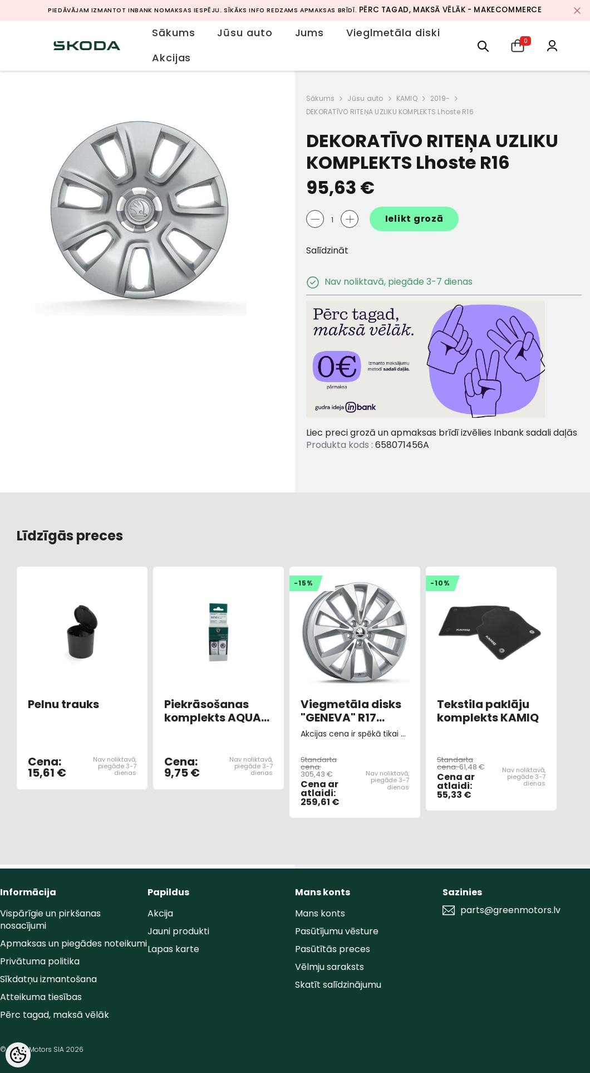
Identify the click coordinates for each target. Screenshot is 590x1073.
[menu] (483, 45)
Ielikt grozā (414, 218)
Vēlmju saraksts (329, 966)
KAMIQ (406, 98)
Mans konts (320, 913)
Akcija (160, 913)
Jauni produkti (178, 931)
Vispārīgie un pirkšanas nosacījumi (50, 919)
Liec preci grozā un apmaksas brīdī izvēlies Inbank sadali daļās (441, 432)
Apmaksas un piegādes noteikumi (73, 943)
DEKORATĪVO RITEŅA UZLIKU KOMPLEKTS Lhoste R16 (390, 111)
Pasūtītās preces (332, 949)
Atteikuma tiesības (41, 997)
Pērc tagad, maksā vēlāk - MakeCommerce (450, 9)
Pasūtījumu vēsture (336, 931)
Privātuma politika (40, 961)
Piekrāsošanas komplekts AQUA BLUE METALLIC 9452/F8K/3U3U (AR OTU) (212, 711)
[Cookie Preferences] (18, 1054)
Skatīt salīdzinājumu (338, 984)
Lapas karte (173, 949)
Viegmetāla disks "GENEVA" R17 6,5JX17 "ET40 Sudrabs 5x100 (351, 711)
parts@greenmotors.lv (510, 910)
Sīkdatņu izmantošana (48, 979)
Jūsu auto (365, 98)
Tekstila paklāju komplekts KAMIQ (488, 711)
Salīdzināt (327, 250)
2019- (440, 98)
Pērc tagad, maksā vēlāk (54, 1014)
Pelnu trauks (63, 705)
